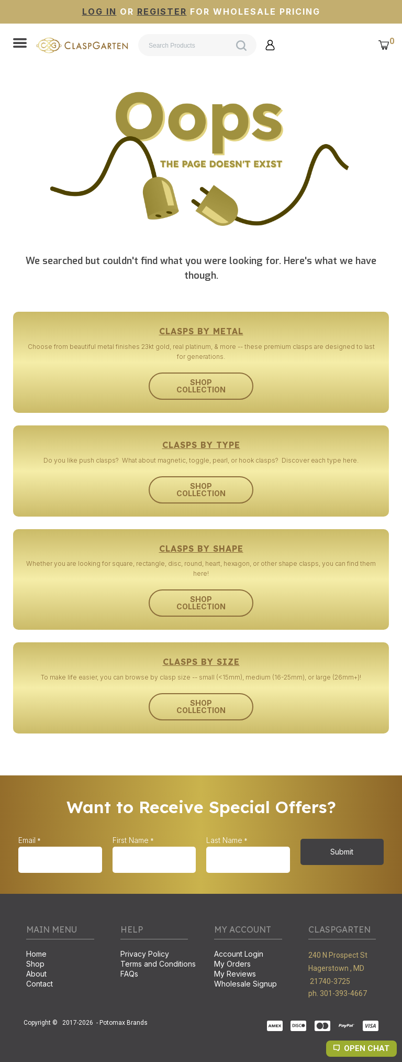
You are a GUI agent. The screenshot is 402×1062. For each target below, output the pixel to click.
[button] (20, 44)
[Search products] (197, 45)
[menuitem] (60, 955)
